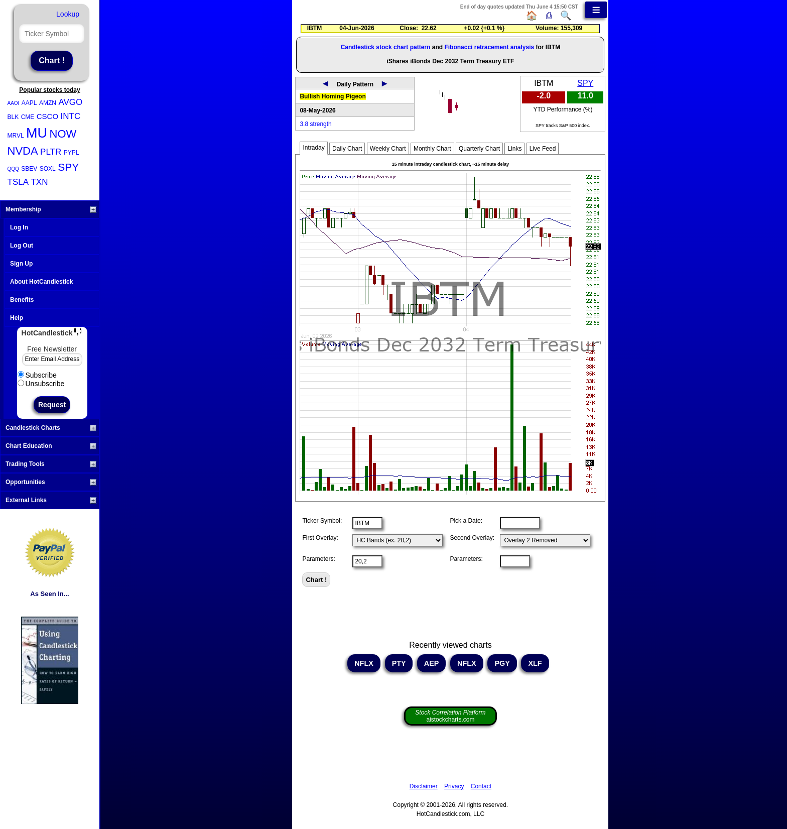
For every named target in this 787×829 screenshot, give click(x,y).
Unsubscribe (41, 384)
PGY (501, 663)
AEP (431, 663)
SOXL (48, 168)
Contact (481, 786)
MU (36, 133)
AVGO (70, 102)
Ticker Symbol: (322, 520)
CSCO (47, 116)
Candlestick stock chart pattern (386, 47)
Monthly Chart (432, 148)
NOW (63, 134)
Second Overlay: (472, 537)
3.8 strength (315, 124)
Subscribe (37, 375)
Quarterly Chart (479, 148)
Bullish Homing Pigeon (332, 96)
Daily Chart (347, 148)
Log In (19, 227)
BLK (13, 117)
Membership (51, 209)
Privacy (454, 786)
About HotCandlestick (41, 281)
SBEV (29, 168)
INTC (71, 116)
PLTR (50, 152)
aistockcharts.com (450, 716)
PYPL (71, 152)
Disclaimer (424, 786)
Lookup (67, 14)
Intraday (313, 147)
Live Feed (543, 148)
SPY (68, 167)
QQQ (13, 169)
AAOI (14, 103)
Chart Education (51, 445)
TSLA (18, 182)
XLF (535, 663)
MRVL (16, 135)
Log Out (21, 245)
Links (514, 148)
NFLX (363, 663)
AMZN (47, 102)
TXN (39, 182)
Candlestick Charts (51, 427)
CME (28, 117)
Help (16, 317)
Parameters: (318, 558)
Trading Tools (51, 463)
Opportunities (51, 482)
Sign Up (21, 263)
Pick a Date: (466, 520)
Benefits (22, 299)
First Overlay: (320, 537)
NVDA (23, 151)
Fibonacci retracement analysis (489, 47)
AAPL (29, 102)
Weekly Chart (388, 148)
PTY (399, 663)
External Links (51, 500)
